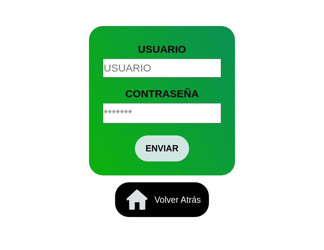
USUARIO (162, 49)
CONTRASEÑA (162, 93)
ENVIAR (162, 148)
